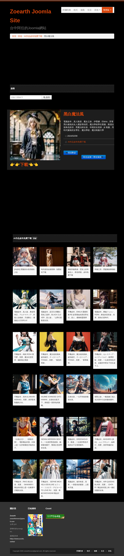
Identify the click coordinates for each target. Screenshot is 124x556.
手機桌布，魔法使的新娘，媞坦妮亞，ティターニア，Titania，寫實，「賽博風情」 (78, 358)
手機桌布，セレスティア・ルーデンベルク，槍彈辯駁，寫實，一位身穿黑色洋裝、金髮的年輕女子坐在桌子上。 (105, 360)
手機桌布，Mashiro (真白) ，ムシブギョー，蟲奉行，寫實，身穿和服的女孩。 (105, 443)
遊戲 (83, 10)
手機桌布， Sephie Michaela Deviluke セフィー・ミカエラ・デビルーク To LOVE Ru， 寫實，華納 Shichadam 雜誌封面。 (51, 489)
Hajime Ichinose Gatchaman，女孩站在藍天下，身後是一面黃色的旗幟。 (51, 401)
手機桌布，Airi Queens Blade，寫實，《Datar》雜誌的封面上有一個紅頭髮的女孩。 (105, 486)
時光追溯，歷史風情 (93, 157)
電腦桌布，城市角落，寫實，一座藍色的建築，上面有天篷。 (78, 484)
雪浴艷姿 (70, 153)
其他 (97, 10)
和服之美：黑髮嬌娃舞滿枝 (105, 269)
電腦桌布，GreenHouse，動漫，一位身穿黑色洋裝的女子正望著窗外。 (78, 442)
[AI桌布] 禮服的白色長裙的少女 (24, 270)
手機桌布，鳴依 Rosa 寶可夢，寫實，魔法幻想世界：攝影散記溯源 (24, 357)
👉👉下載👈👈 (24, 164)
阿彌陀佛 (67, 10)
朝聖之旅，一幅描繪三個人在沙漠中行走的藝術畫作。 (105, 398)
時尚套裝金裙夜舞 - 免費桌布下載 (51, 270)
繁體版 (107, 10)
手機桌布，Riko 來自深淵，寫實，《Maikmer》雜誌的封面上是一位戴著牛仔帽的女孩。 (24, 486)
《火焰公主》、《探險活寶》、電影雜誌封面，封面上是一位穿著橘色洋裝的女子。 (24, 443)
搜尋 (46, 97)
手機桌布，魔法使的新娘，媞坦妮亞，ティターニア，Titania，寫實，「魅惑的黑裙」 (51, 358)
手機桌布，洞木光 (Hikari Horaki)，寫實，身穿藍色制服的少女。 (24, 400)
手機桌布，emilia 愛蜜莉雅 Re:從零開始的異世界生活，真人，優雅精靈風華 (78, 315)
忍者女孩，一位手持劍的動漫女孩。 (78, 398)
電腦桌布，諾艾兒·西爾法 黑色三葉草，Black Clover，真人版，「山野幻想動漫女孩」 (51, 316)
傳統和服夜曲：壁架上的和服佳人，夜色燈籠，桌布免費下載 (78, 272)
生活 (89, 10)
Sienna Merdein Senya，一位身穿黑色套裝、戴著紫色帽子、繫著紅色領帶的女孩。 (51, 443)
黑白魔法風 (74, 114)
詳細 (34, 238)
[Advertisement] (62, 62)
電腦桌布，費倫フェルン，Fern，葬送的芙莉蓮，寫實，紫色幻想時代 (105, 315)
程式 (76, 10)
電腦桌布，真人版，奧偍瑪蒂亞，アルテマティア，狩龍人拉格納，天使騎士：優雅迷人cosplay (24, 316)
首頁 (14, 36)
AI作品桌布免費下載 (33, 36)
